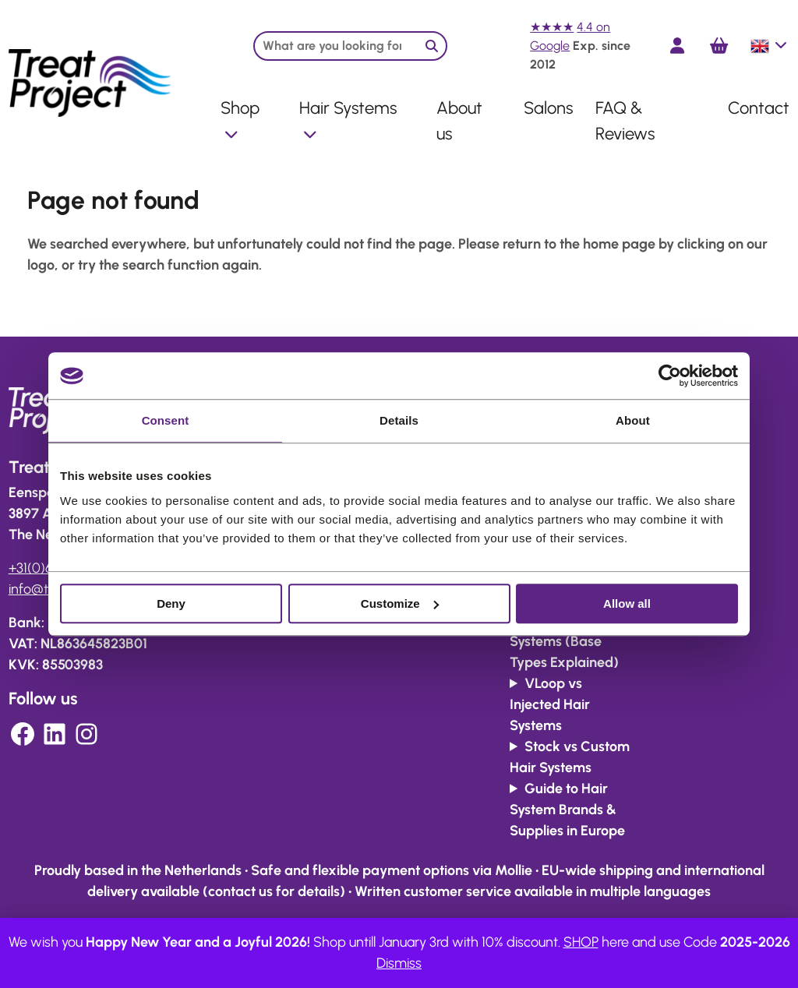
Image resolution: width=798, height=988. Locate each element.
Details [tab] (399, 420)
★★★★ (552, 26)
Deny (171, 603)
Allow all (627, 603)
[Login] (677, 45)
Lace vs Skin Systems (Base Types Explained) (564, 641)
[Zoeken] (431, 46)
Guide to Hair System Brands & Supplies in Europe (567, 809)
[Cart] (719, 46)
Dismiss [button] (399, 963)
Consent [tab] (165, 420)
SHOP (580, 942)
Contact (758, 107)
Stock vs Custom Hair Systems (570, 757)
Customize (400, 603)
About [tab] (633, 420)
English (769, 46)
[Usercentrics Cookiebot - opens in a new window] (670, 375)
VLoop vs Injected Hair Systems (550, 704)
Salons (548, 107)
